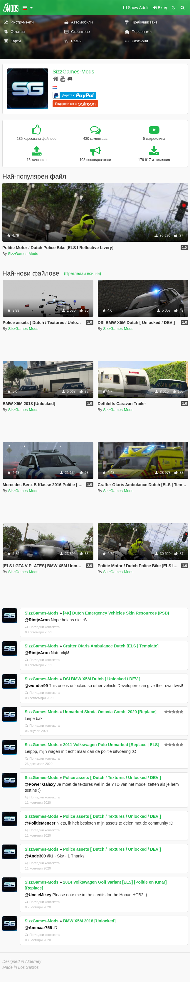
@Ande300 (35, 856)
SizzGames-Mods (73, 72)
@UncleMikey (38, 894)
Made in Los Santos (20, 967)
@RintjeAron (37, 619)
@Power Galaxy (40, 784)
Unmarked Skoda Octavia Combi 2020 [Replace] (110, 711)
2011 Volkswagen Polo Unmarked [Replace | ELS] (111, 744)
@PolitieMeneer (40, 823)
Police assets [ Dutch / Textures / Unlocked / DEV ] (112, 777)
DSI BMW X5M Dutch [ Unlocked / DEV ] (101, 679)
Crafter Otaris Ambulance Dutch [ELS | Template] (111, 646)
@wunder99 (36, 685)
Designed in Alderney (21, 961)
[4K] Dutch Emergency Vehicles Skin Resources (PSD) (116, 613)
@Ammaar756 (38, 927)
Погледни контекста (42, 627)
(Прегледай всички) (82, 273)
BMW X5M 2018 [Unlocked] (89, 921)
